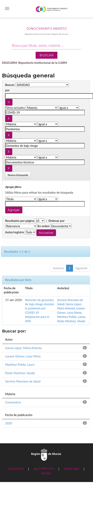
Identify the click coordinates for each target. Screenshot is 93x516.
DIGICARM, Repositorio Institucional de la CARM (34, 62)
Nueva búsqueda (18, 175)
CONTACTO (16, 469)
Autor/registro (14, 232)
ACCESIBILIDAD (43, 469)
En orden (43, 226)
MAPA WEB (71, 469)
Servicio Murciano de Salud (22, 381)
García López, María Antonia (23, 348)
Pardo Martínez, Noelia (71, 321)
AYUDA (46, 473)
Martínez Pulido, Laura (71, 316)
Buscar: (10, 85)
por (7, 90)
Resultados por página (19, 220)
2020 (8, 423)
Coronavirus (13, 402)
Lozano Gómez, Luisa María (23, 356)
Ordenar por (56, 220)
